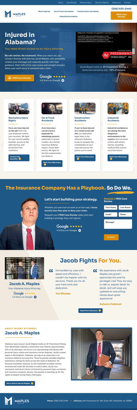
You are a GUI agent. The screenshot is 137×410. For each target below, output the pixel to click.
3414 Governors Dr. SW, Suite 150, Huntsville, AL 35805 (107, 401)
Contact (127, 3)
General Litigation (102, 3)
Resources (116, 3)
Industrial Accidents (69, 16)
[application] (104, 48)
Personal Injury (86, 3)
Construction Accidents (88, 11)
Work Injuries (44, 11)
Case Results (71, 3)
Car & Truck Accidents (64, 11)
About (60, 3)
